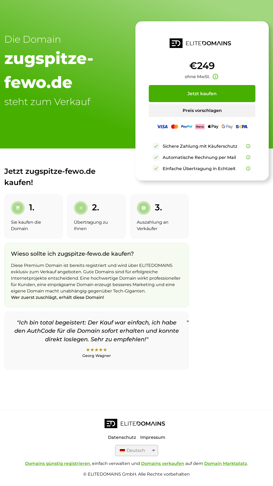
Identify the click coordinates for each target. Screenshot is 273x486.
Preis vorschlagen (202, 110)
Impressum (152, 437)
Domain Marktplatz (225, 463)
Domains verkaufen (162, 463)
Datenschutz (122, 437)
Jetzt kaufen (202, 93)
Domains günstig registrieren (57, 463)
